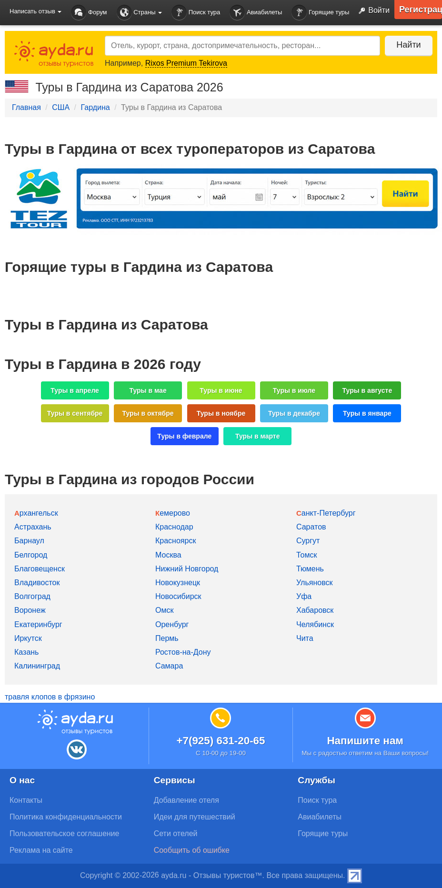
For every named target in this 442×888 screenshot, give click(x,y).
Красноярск (175, 541)
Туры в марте (257, 436)
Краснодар (174, 527)
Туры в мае (147, 390)
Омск (164, 610)
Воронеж (30, 610)
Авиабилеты (256, 12)
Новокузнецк (177, 583)
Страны (139, 12)
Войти (372, 11)
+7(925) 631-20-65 (220, 741)
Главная (26, 107)
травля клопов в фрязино (50, 697)
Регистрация (420, 9)
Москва (168, 555)
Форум (89, 12)
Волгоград (32, 596)
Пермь (167, 638)
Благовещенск (39, 569)
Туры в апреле (74, 390)
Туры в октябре (148, 413)
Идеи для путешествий (194, 817)
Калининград (37, 666)
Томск (306, 555)
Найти (408, 45)
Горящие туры (320, 12)
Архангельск (36, 513)
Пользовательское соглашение (64, 833)
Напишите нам (365, 741)
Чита (304, 638)
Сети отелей (176, 833)
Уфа (303, 596)
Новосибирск (178, 596)
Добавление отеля (186, 800)
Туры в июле (294, 390)
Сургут (308, 541)
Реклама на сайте (41, 850)
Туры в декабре (294, 413)
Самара (169, 666)
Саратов (311, 527)
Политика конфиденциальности (66, 817)
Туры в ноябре (221, 413)
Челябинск (315, 624)
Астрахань (32, 527)
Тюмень (310, 569)
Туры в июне (221, 390)
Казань (26, 652)
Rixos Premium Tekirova (186, 63)
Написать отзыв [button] (35, 11)
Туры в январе (367, 413)
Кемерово (172, 513)
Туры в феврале (184, 436)
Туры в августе (367, 390)
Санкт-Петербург (326, 513)
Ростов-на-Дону (183, 652)
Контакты (26, 800)
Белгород (30, 555)
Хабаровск (314, 610)
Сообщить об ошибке (192, 850)
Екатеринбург (38, 624)
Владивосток (37, 583)
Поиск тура (195, 12)
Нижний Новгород (186, 569)
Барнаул (29, 541)
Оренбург (172, 624)
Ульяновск (314, 583)
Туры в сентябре (75, 413)
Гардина (95, 107)
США (61, 107)
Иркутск (28, 638)
